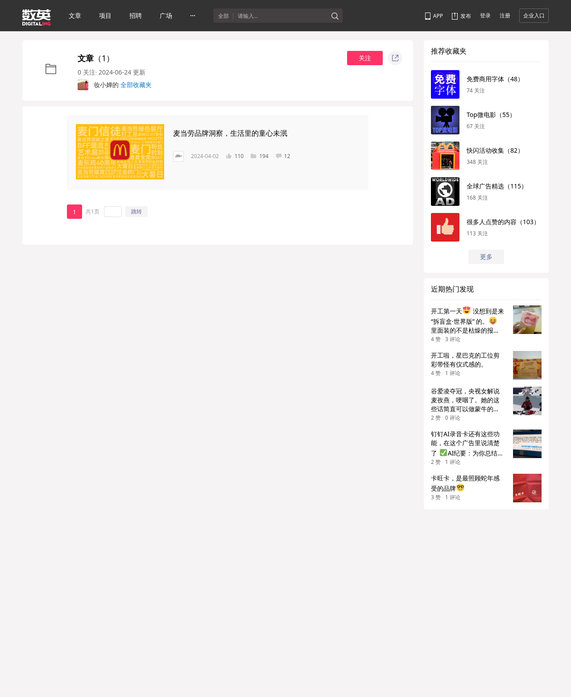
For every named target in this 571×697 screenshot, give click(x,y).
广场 (166, 15)
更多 (486, 256)
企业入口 (534, 15)
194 (260, 156)
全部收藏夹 (136, 84)
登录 (485, 15)
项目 (105, 15)
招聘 (135, 15)
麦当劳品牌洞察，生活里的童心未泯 (230, 133)
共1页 (92, 211)
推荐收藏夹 (449, 51)
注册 (505, 15)
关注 (365, 58)
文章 (75, 15)
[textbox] (282, 16)
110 (235, 156)
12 (283, 156)
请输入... (248, 16)
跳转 (136, 211)
